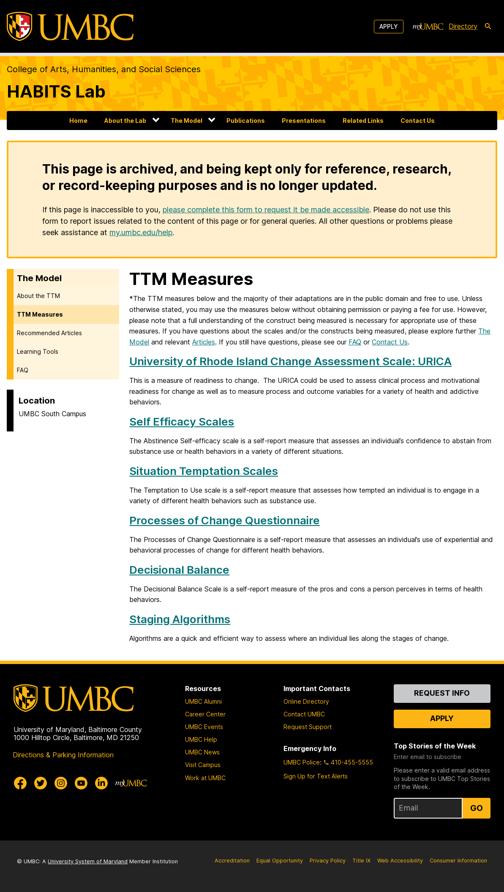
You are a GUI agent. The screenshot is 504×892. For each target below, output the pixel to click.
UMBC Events (204, 726)
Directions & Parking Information (63, 755)
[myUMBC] (428, 26)
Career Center (205, 714)
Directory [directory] (463, 26)
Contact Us (417, 120)
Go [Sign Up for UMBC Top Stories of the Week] (476, 808)
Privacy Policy (328, 860)
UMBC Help (201, 739)
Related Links (363, 120)
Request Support (307, 726)
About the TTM (38, 295)
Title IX (361, 860)
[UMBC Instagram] (61, 783)
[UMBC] (70, 26)
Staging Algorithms (179, 619)
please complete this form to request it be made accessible (266, 209)
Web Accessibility (400, 860)
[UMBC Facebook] (20, 783)
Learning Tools (37, 351)
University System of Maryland (88, 861)
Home (78, 120)
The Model (186, 120)
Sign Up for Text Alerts (315, 776)
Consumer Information (458, 860)
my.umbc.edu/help (140, 232)
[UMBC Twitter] (40, 783)
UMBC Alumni (203, 701)
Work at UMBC (205, 777)
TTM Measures (40, 314)
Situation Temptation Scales (203, 470)
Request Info (442, 693)
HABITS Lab (56, 91)
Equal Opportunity (279, 860)
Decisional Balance (179, 569)
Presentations (304, 120)
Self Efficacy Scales (181, 421)
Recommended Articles (49, 332)
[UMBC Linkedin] (101, 783)
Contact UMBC (304, 714)
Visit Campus (203, 764)
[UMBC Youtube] (81, 783)
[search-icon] (488, 26)
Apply (388, 26)
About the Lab (125, 120)
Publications (245, 120)
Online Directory (306, 701)
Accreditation (232, 860)
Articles (203, 342)
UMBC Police (301, 762)
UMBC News (202, 752)
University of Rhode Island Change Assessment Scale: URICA (290, 361)
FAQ (22, 370)
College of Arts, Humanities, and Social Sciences (104, 69)
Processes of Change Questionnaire (224, 520)
